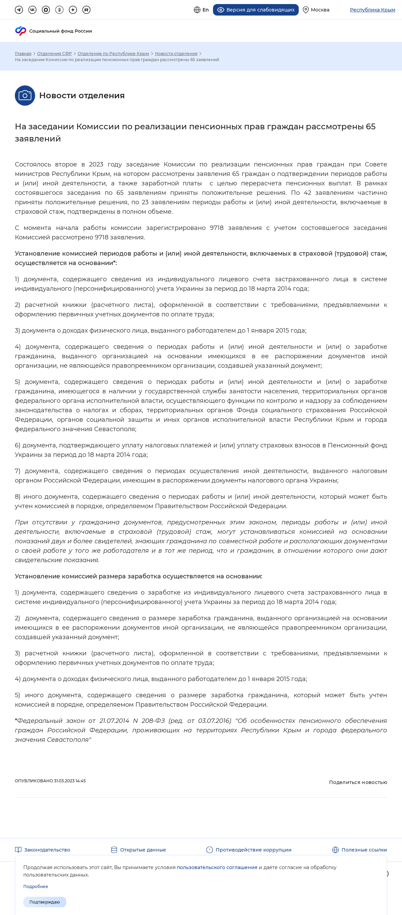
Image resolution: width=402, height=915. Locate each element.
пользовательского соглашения (217, 867)
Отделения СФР (54, 53)
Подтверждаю (44, 902)
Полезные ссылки (364, 849)
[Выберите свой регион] (316, 9)
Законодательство (47, 849)
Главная (23, 53)
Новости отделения (176, 53)
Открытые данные (143, 849)
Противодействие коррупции (254, 849)
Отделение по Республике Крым (113, 53)
